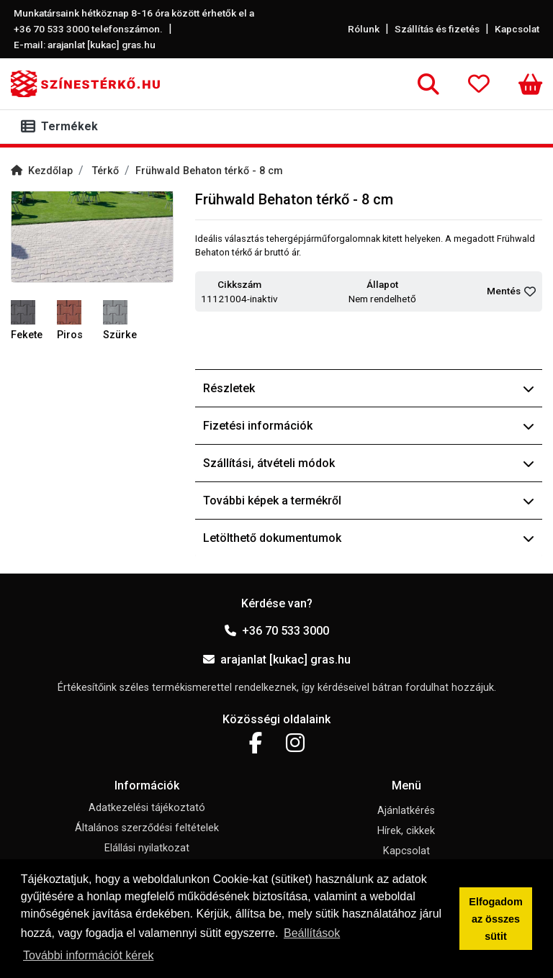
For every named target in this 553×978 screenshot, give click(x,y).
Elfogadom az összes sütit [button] (495, 919)
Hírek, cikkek (406, 831)
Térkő (105, 171)
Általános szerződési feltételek (147, 828)
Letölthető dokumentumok (368, 538)
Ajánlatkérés (406, 811)
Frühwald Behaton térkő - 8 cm (209, 171)
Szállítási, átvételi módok (368, 463)
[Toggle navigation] (62, 126)
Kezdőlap (42, 171)
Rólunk (363, 29)
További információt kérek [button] (88, 955)
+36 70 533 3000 (277, 631)
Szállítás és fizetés (437, 29)
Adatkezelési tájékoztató (147, 808)
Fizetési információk (368, 426)
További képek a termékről (368, 500)
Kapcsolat (517, 29)
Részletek (368, 388)
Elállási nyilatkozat (146, 848)
